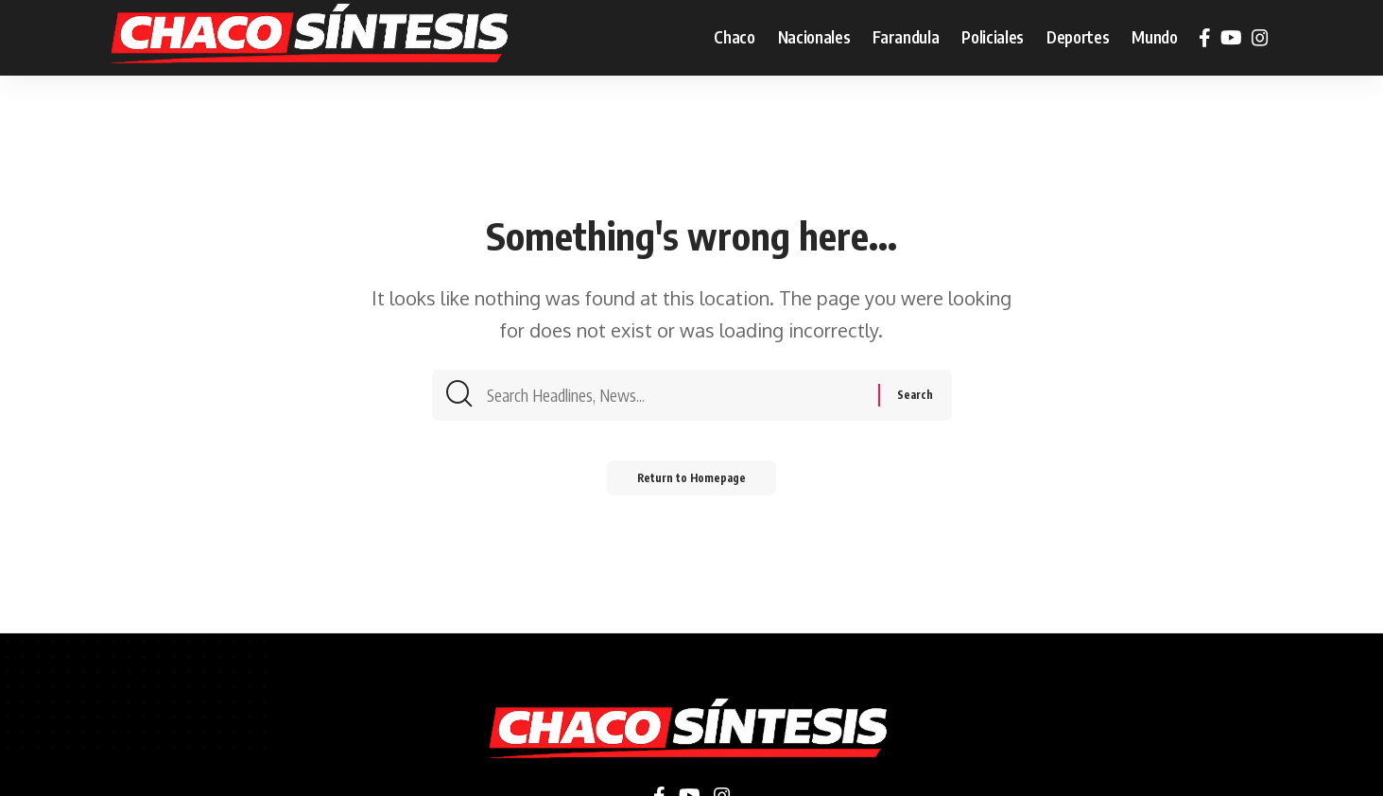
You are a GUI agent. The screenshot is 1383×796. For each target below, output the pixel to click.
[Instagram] (1260, 38)
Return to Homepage (691, 482)
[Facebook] (1205, 38)
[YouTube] (1231, 38)
